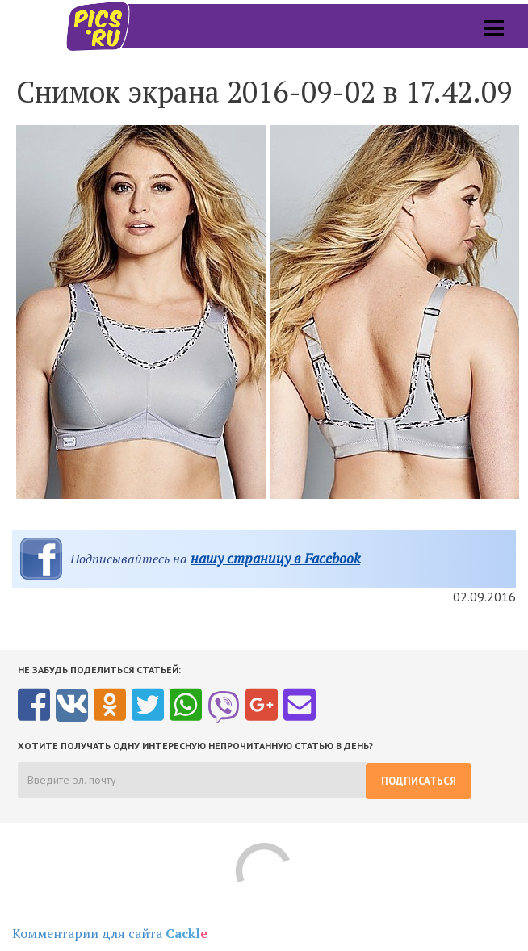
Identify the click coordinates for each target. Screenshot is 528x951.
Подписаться (418, 781)
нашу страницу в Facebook (275, 558)
